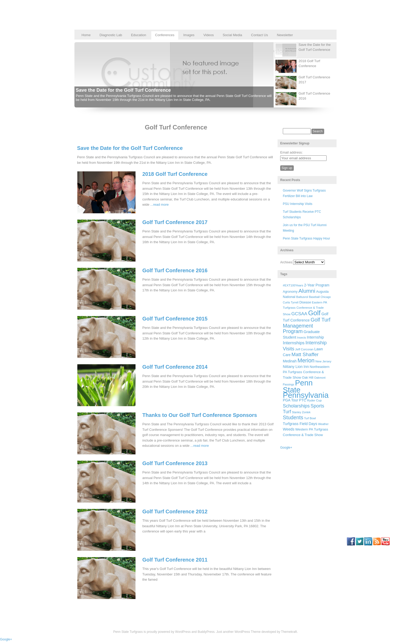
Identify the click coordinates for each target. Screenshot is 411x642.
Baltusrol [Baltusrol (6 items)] (302, 296)
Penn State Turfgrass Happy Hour (306, 238)
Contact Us (259, 35)
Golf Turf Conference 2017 (175, 222)
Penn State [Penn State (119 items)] (298, 386)
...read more (159, 204)
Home (86, 35)
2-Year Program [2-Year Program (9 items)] (316, 285)
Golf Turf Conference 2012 (175, 511)
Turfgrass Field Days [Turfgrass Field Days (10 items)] (300, 424)
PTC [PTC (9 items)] (302, 400)
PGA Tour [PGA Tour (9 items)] (290, 400)
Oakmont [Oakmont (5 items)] (320, 377)
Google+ (286, 447)
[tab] (303, 50)
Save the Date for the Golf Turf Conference (123, 90)
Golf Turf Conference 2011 (175, 560)
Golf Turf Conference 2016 (175, 270)
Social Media (232, 35)
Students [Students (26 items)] (293, 417)
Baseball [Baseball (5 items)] (314, 296)
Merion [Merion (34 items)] (306, 360)
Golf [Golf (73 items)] (314, 313)
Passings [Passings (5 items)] (288, 384)
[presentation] (305, 50)
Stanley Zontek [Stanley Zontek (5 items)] (301, 412)
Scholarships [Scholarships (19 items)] (296, 406)
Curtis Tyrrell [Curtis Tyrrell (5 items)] (291, 302)
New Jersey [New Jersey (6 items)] (323, 361)
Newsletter (285, 35)
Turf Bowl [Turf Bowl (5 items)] (310, 418)
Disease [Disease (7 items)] (305, 302)
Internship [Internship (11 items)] (315, 337)
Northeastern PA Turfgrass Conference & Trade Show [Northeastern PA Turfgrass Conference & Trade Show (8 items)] (306, 372)
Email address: (291, 152)
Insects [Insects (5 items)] (301, 337)
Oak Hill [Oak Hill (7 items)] (307, 377)
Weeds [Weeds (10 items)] (288, 429)
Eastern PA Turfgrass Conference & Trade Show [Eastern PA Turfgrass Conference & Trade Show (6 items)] (305, 308)
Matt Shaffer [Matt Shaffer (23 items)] (304, 354)
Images (188, 35)
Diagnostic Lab (111, 35)
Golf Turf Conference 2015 (175, 319)
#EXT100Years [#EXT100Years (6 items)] (293, 285)
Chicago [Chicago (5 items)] (326, 296)
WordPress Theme (248, 632)
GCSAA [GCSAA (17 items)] (299, 313)
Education (138, 35)
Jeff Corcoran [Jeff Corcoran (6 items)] (304, 349)
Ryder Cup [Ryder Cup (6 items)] (314, 400)
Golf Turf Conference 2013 (175, 463)
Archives (286, 262)
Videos (208, 35)
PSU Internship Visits (297, 204)
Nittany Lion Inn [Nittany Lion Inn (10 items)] (296, 366)
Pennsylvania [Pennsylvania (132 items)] (305, 395)
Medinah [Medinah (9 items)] (290, 361)
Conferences (165, 35)
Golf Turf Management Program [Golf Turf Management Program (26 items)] (307, 325)
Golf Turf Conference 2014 (175, 367)
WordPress (183, 632)
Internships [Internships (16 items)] (294, 342)
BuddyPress (206, 632)
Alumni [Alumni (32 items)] (307, 291)
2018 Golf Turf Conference (175, 174)
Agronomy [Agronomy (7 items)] (290, 291)
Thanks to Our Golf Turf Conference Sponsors (199, 415)
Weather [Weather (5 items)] (323, 424)
